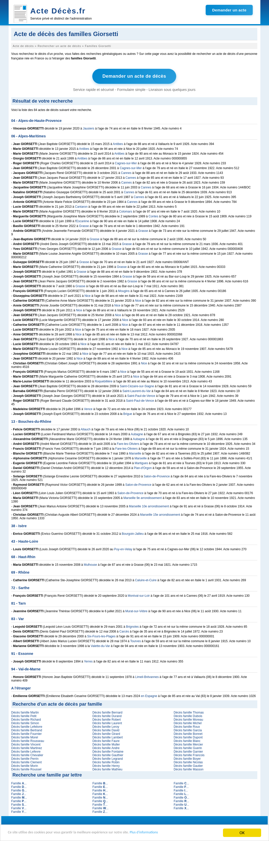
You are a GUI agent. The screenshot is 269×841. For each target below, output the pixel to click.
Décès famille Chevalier (27, 754)
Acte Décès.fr (58, 11)
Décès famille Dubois (188, 715)
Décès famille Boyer (187, 758)
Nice (87, 295)
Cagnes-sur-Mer (126, 163)
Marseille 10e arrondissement (149, 506)
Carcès (124, 631)
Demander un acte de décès (134, 75)
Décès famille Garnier (188, 751)
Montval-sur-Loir (139, 595)
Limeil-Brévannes (147, 676)
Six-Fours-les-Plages (101, 636)
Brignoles (132, 626)
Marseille (135, 453)
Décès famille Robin (105, 762)
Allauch (86, 429)
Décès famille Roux (187, 726)
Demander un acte (229, 10)
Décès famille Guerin (188, 747)
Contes (153, 216)
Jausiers (88, 128)
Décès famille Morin (24, 765)
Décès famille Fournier (26, 733)
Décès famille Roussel (26, 769)
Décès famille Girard (106, 733)
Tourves (135, 640)
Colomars (125, 211)
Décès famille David (105, 730)
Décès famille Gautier (188, 765)
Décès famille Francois (189, 754)
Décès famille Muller (106, 744)
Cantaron (81, 206)
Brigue (127, 413)
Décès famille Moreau (188, 719)
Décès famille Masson (188, 769)
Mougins (123, 290)
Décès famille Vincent (25, 744)
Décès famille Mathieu (107, 769)
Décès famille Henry (105, 765)
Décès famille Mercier (188, 744)
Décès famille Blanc (187, 740)
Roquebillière (103, 381)
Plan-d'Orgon (143, 467)
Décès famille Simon (25, 722)
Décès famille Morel (24, 737)
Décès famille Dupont (188, 737)
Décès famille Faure (105, 740)
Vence (88, 408)
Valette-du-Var (100, 645)
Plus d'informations (170, 833)
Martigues (141, 462)
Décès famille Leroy (105, 726)
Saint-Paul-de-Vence (141, 395)
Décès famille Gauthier (107, 754)
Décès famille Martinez (26, 747)
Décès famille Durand (107, 715)
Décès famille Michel (188, 722)
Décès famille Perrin (24, 758)
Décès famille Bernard (107, 712)
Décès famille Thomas (189, 712)
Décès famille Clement (26, 762)
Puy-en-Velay (123, 549)
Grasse (84, 225)
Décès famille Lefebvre (26, 726)
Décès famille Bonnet (188, 733)
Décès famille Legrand (107, 758)
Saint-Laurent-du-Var (137, 390)
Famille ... (19, 783)
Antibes (118, 143)
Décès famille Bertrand (26, 730)
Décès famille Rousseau (27, 740)
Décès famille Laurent (107, 722)
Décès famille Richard (26, 719)
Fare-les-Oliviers (128, 443)
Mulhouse (90, 564)
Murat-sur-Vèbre (136, 610)
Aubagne (137, 433)
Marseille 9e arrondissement (142, 497)
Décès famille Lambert (107, 737)
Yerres (88, 661)
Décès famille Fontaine (107, 751)
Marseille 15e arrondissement (160, 514)
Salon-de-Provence (157, 476)
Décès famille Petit (23, 715)
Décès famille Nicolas (188, 762)
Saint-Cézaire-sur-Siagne (137, 385)
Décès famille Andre (105, 747)
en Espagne (149, 695)
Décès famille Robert (106, 719)
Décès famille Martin (25, 712)
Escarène (82, 220)
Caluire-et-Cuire (146, 579)
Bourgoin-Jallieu (133, 533)
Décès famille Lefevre (25, 751)
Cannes (126, 172)
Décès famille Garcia (188, 730)
